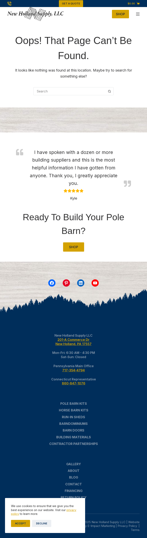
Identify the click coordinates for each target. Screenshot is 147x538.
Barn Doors (73, 430)
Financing (74, 491)
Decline (41, 523)
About (74, 471)
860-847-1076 (73, 383)
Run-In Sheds (73, 417)
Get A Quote (71, 3)
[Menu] (138, 14)
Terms (135, 530)
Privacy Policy (128, 526)
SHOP (73, 247)
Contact (73, 484)
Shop (120, 14)
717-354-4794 (73, 370)
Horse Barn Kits (73, 410)
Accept (20, 523)
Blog (73, 477)
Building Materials (73, 437)
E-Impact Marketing (101, 526)
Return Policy (74, 497)
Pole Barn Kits (73, 404)
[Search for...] (69, 91)
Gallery (73, 464)
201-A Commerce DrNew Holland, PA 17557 (73, 342)
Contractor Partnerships (73, 444)
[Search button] (110, 91)
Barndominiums (73, 424)
